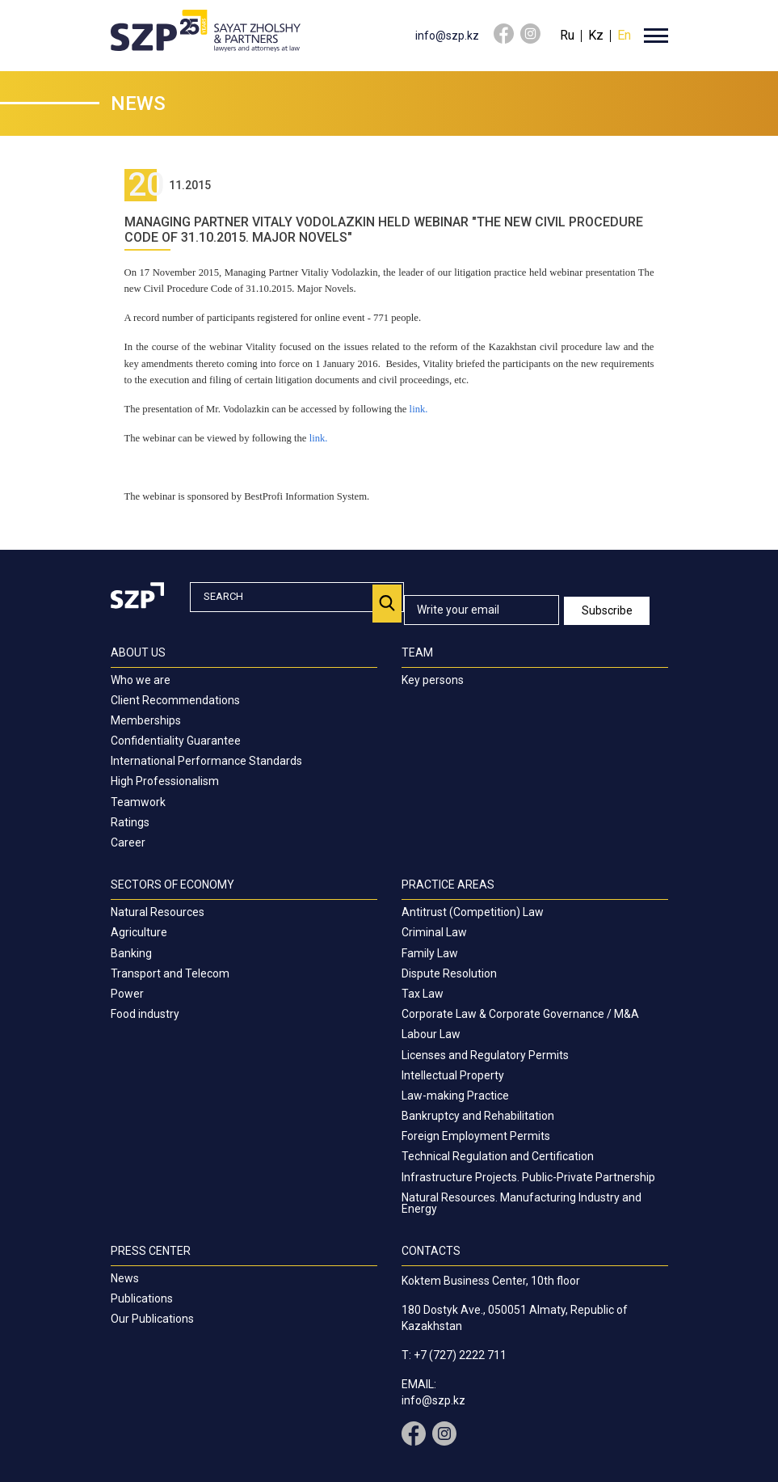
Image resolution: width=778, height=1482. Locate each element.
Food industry (145, 1014)
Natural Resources (157, 912)
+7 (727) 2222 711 (460, 1355)
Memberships (146, 720)
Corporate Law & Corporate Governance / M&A (520, 1014)
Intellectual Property (453, 1075)
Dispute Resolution (449, 973)
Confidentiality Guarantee (176, 740)
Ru (567, 35)
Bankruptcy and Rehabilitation (478, 1115)
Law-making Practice (455, 1095)
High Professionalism (165, 781)
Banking (131, 953)
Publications (142, 1298)
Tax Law (423, 993)
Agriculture (139, 932)
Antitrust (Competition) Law (473, 912)
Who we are (140, 680)
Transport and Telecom (170, 973)
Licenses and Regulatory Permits (485, 1055)
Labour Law (431, 1034)
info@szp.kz (447, 35)
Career (128, 842)
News (125, 1278)
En (624, 35)
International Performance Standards (206, 760)
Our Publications (152, 1318)
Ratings (130, 822)
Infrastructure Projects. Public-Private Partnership (528, 1177)
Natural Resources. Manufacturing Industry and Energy (521, 1203)
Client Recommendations (175, 700)
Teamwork (138, 802)
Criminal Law (434, 932)
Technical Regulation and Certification (498, 1156)
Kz (595, 35)
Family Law (430, 953)
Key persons (433, 680)
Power (127, 993)
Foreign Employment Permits (476, 1136)
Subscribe (607, 610)
